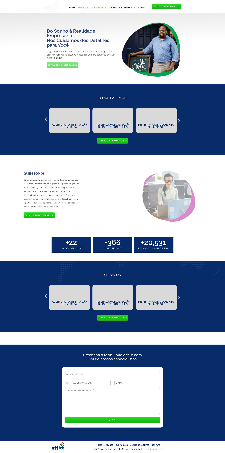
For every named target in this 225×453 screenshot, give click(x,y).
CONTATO (139, 7)
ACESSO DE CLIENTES (120, 7)
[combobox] (68, 383)
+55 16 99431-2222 (154, 449)
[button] (46, 118)
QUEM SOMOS (98, 7)
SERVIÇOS (83, 7)
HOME (72, 7)
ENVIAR (112, 420)
